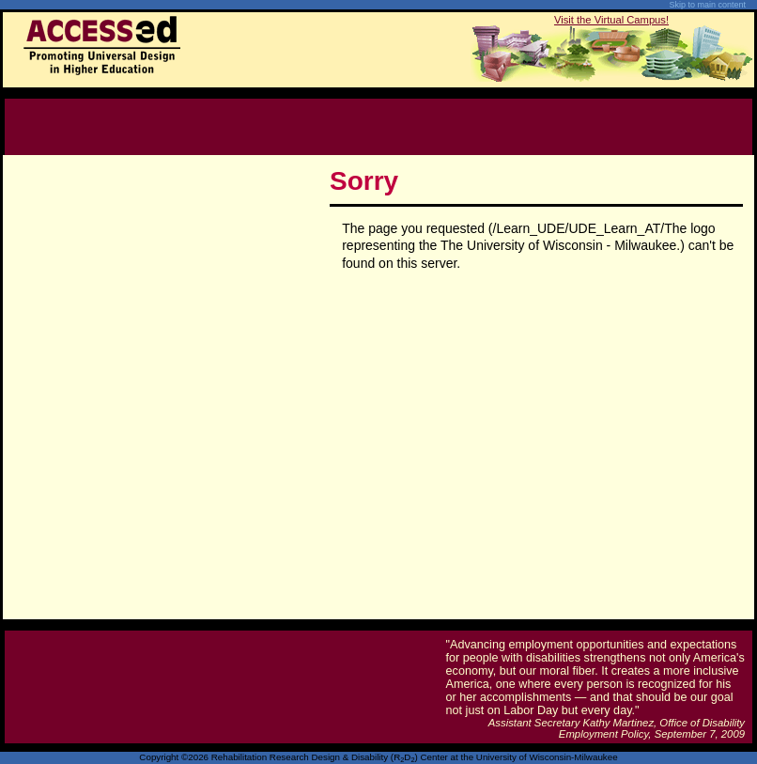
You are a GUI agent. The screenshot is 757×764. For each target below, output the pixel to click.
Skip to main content (707, 4)
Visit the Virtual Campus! (611, 19)
